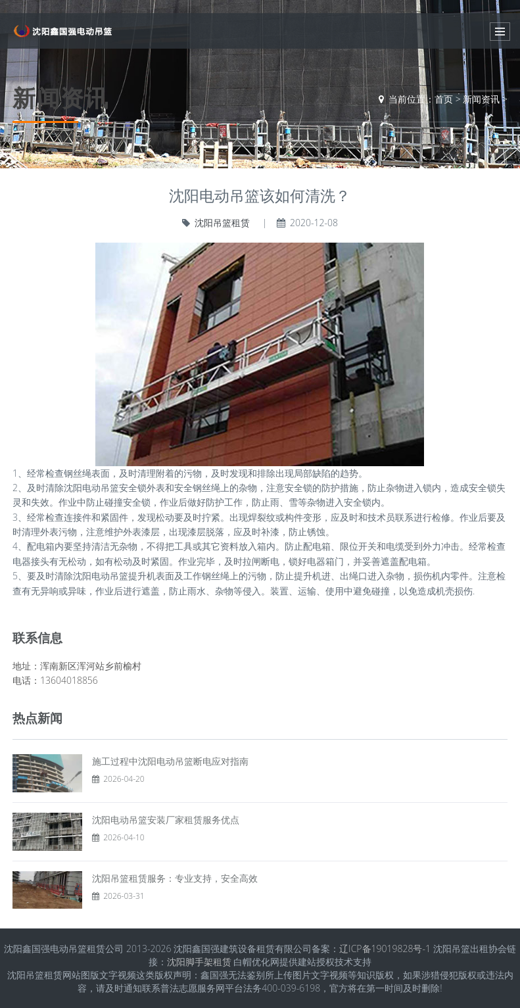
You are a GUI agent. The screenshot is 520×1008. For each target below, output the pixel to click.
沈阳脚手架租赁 (199, 961)
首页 (444, 99)
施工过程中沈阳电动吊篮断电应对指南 (170, 761)
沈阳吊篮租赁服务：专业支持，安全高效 (175, 878)
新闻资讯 (481, 99)
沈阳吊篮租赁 (222, 222)
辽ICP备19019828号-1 (385, 948)
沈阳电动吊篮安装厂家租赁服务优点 (165, 819)
